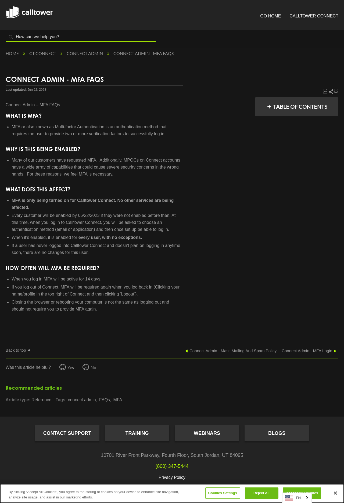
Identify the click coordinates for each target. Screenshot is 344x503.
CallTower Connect (314, 16)
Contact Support (67, 433)
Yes (70, 367)
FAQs (104, 400)
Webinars (207, 433)
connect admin (82, 400)
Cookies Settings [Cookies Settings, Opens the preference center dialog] (222, 493)
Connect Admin (85, 53)
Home (13, 53)
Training (137, 433)
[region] (172, 493)
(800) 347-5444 (171, 466)
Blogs (276, 433)
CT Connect (43, 53)
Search (11, 37)
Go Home (270, 16)
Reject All (261, 493)
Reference (41, 400)
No (93, 367)
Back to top (16, 350)
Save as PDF (325, 91)
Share (330, 91)
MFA (117, 400)
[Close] (335, 493)
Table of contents (300, 106)
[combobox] (297, 498)
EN (293, 498)
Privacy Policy (172, 477)
